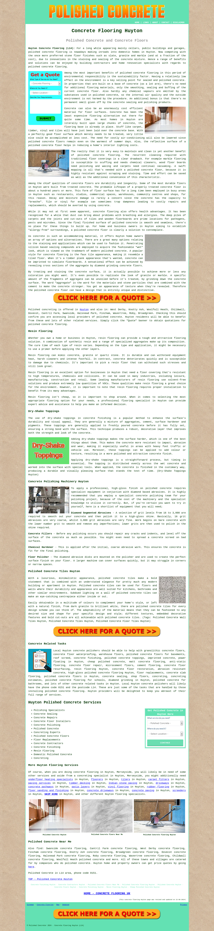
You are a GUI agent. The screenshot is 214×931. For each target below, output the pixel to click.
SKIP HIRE (51, 794)
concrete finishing (87, 658)
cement (32, 286)
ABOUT (155, 22)
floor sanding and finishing (48, 790)
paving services (39, 783)
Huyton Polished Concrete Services (64, 702)
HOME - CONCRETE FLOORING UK (107, 893)
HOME (137, 22)
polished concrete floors (63, 676)
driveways (162, 783)
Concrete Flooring (45, 905)
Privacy (183, 905)
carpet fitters (158, 779)
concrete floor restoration (132, 669)
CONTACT (165, 22)
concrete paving (143, 790)
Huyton (84, 309)
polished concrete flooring (104, 672)
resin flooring (127, 387)
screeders (179, 790)
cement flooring (148, 665)
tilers (125, 779)
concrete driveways (100, 790)
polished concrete (41, 52)
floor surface (63, 134)
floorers (97, 779)
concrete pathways (41, 786)
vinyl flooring (118, 786)
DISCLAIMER (178, 22)
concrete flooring (106, 155)
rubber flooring (158, 786)
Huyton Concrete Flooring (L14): (51, 48)
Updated (65, 905)
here (31, 867)
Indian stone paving (123, 783)
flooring (95, 115)
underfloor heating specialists (50, 779)
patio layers (81, 786)
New (57, 905)
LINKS (146, 22)
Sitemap (30, 905)
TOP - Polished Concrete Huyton (50, 879)
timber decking (79, 783)
